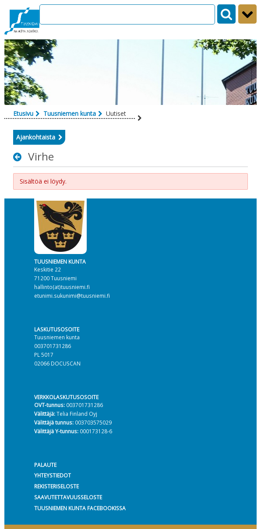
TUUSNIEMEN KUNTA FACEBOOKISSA (80, 508)
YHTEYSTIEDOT (52, 475)
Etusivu (23, 113)
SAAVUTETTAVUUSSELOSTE (68, 497)
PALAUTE (45, 464)
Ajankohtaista (35, 137)
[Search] (127, 14)
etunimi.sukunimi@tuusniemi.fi (72, 295)
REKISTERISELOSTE (56, 486)
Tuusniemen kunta (69, 113)
